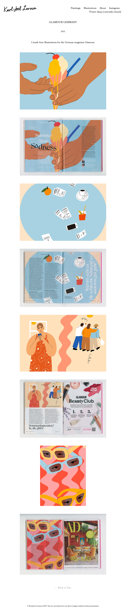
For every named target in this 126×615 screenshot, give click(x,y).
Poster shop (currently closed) (105, 12)
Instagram (114, 8)
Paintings (75, 8)
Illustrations (90, 8)
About (103, 8)
